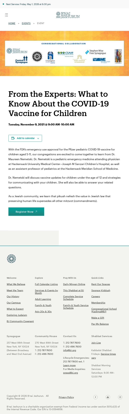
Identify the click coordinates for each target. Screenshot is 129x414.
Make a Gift (97, 317)
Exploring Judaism (17, 315)
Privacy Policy (66, 397)
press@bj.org (70, 372)
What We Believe (16, 284)
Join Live (96, 342)
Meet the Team (15, 290)
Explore (39, 278)
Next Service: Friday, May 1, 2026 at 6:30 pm (28, 4)
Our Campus (14, 302)
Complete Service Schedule (73, 297)
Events (26, 23)
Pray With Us (69, 278)
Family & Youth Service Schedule (76, 306)
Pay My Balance (100, 323)
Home (11, 23)
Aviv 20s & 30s (43, 311)
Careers (95, 296)
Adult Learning (43, 299)
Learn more (69, 365)
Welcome (11, 278)
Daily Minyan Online (74, 284)
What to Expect (15, 308)
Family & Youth (43, 305)
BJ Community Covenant (20, 321)
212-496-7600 (45, 353)
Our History (13, 296)
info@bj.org (69, 350)
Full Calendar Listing (46, 284)
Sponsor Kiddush (100, 290)
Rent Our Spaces (100, 284)
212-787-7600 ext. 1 (73, 361)
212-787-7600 (44, 350)
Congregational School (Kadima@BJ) (104, 310)
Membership (98, 302)
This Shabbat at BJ (73, 290)
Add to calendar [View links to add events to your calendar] (26, 138)
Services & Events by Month (46, 291)
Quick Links (97, 278)
